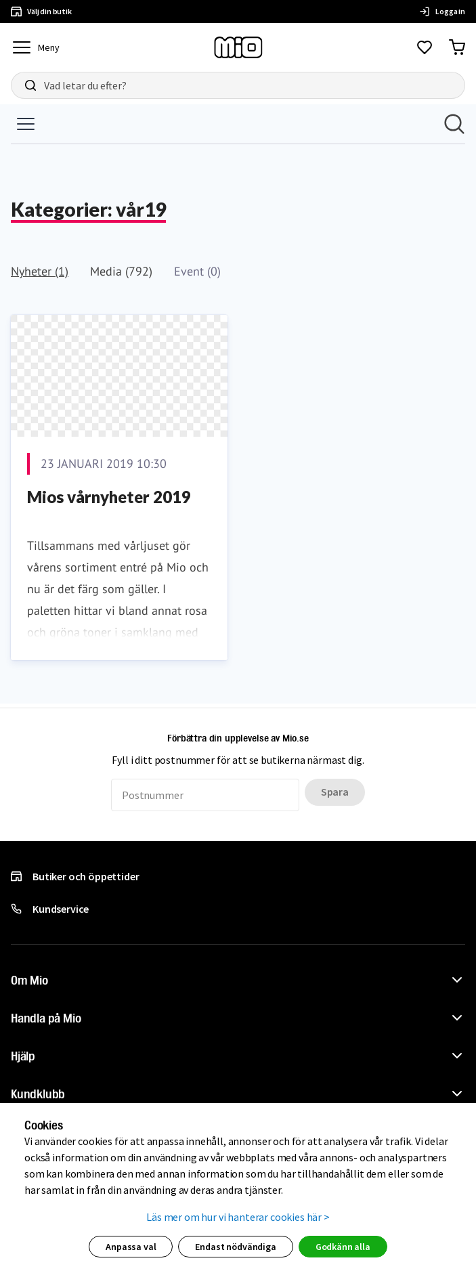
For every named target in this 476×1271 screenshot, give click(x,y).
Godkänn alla (343, 1247)
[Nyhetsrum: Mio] (238, 404)
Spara (335, 791)
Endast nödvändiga (235, 1247)
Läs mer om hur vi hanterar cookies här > (238, 1217)
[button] (238, 980)
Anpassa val (131, 1247)
